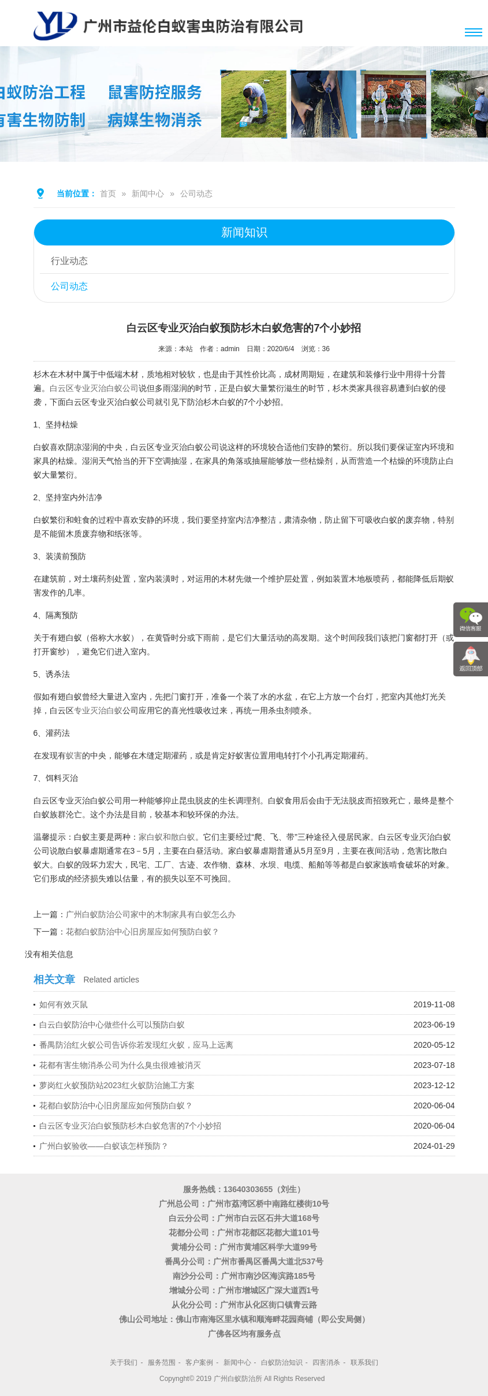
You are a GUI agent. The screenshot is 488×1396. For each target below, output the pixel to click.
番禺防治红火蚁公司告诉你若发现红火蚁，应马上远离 (136, 1044)
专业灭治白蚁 (98, 710)
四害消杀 (326, 1362)
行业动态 (69, 261)
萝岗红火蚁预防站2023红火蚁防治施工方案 (117, 1085)
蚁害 (74, 755)
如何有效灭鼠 (63, 1004)
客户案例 (199, 1362)
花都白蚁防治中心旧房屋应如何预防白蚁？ (142, 931)
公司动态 (196, 193)
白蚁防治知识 (282, 1362)
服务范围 (162, 1362)
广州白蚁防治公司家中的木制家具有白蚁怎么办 (151, 914)
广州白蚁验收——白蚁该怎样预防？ (104, 1146)
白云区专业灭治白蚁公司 (94, 388)
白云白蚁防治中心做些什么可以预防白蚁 (112, 1024)
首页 (108, 193)
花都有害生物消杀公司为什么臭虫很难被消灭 (120, 1065)
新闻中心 (148, 193)
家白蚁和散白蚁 (167, 837)
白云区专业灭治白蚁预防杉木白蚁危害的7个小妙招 (130, 1125)
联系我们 (364, 1362)
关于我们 (123, 1362)
